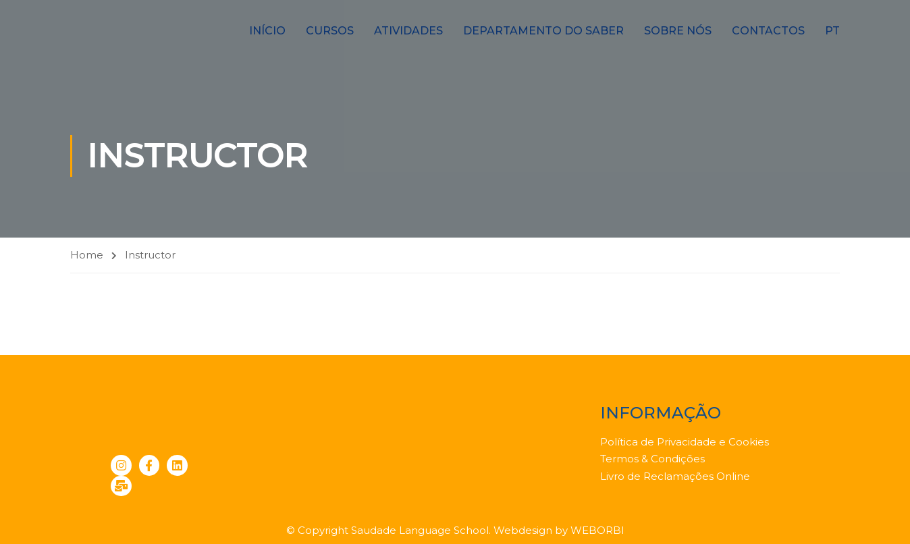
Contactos (768, 30)
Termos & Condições (652, 458)
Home (86, 254)
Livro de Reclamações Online (675, 476)
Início (267, 30)
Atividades (408, 30)
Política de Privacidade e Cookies (684, 441)
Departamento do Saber (543, 30)
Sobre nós (678, 30)
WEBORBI (597, 530)
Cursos (330, 30)
